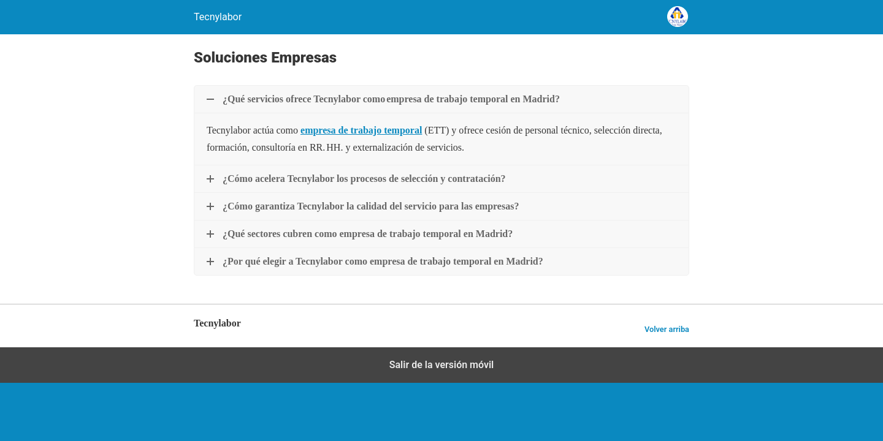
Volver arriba (666, 329)
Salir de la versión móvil (441, 365)
